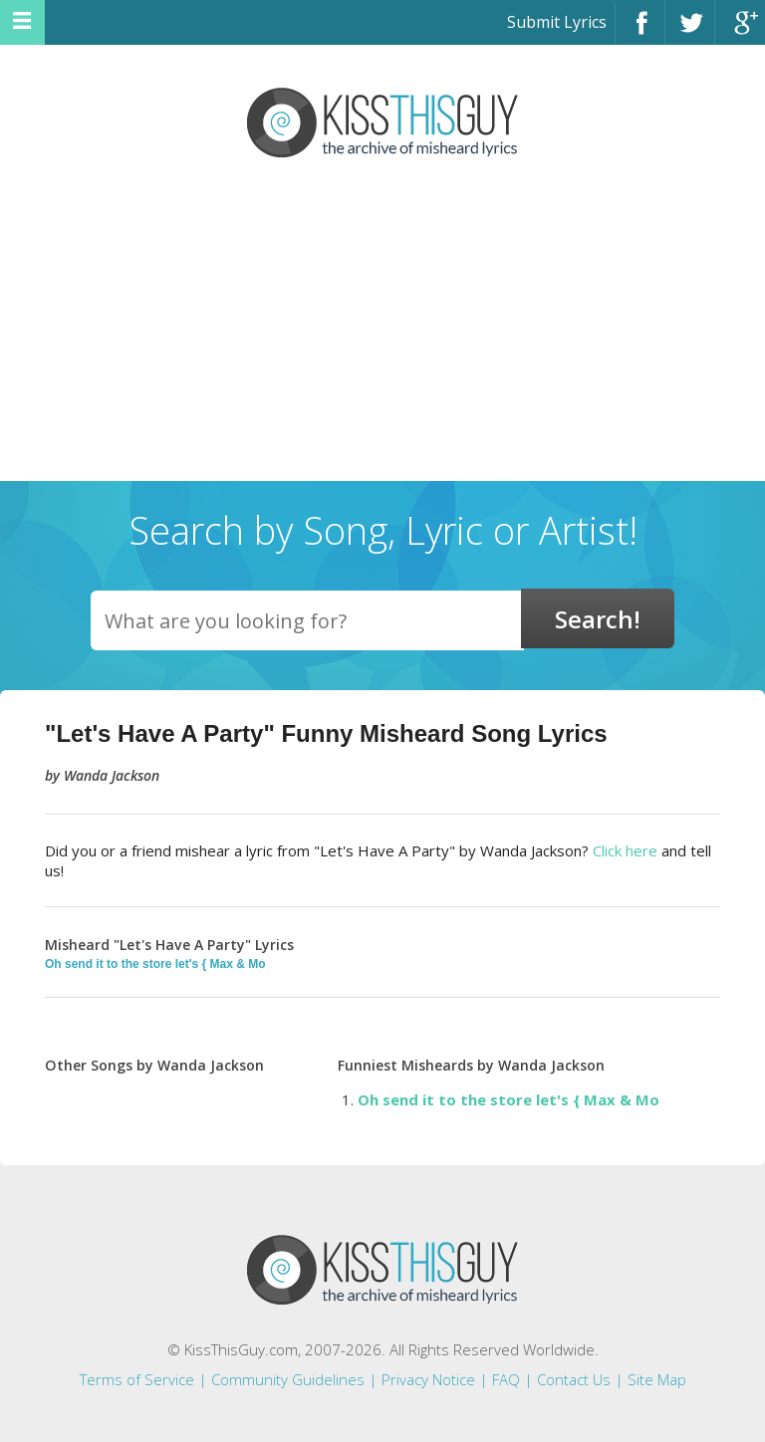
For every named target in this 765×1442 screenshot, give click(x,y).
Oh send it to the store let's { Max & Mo (155, 964)
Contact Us (574, 1379)
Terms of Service (137, 1379)
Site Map (657, 1379)
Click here (625, 850)
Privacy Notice (428, 1379)
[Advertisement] (382, 331)
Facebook (640, 31)
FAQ (506, 1379)
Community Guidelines (288, 1379)
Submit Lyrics (557, 22)
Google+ (740, 31)
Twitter (689, 31)
